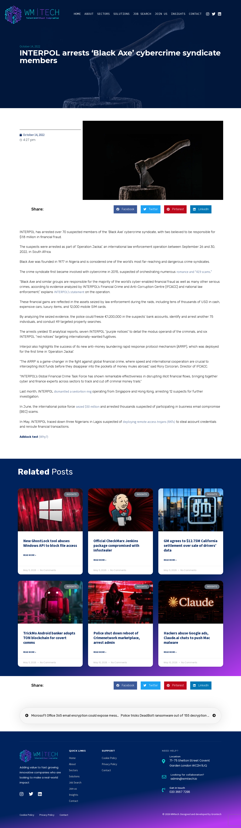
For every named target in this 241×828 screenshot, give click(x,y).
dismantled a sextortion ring (73, 391)
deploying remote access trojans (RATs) (149, 422)
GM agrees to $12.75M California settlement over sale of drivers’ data (190, 545)
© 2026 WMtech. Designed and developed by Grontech (191, 814)
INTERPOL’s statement (69, 292)
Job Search (142, 14)
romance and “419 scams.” (194, 272)
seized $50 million (87, 406)
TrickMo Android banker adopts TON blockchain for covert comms (49, 638)
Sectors (103, 14)
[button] (125, 209)
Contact (195, 14)
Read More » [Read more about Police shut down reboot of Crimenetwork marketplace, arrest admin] (99, 652)
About (88, 14)
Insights (178, 14)
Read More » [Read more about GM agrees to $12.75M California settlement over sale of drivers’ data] (170, 560)
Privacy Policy (109, 764)
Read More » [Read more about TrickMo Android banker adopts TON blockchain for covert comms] (29, 652)
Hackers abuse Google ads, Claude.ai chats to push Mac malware (187, 638)
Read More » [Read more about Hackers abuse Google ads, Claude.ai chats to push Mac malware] (170, 652)
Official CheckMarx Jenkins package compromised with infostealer (116, 545)
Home (77, 14)
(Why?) (43, 437)
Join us (161, 14)
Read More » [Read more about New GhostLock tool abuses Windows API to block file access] (29, 555)
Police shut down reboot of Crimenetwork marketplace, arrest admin (116, 638)
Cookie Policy (109, 758)
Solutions (121, 14)
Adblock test (29, 437)
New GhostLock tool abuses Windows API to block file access (50, 543)
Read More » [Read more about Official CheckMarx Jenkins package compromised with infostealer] (99, 560)
